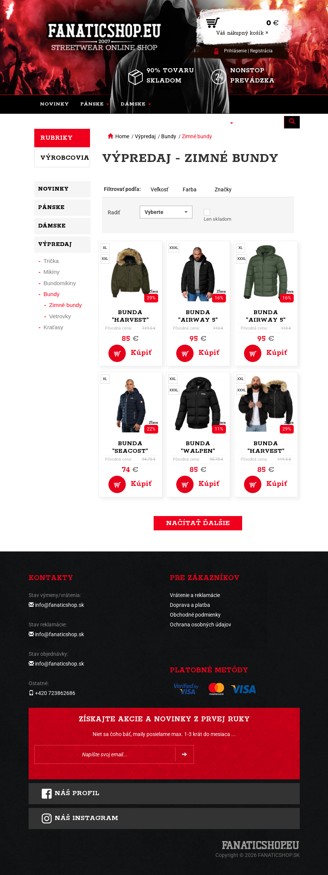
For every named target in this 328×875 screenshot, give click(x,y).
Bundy (168, 136)
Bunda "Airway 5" (198, 316)
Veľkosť (159, 189)
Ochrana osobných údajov (200, 625)
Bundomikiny (60, 283)
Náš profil (70, 793)
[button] (95, 104)
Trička (51, 261)
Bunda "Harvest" (130, 316)
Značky (223, 189)
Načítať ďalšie (198, 523)
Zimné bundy (197, 136)
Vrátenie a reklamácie (195, 595)
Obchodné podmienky (195, 615)
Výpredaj (145, 136)
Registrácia (261, 50)
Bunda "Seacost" (130, 447)
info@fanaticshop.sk (59, 605)
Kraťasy (53, 327)
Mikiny (52, 272)
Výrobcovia (64, 158)
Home (122, 136)
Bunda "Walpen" (198, 447)
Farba (190, 189)
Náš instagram (79, 818)
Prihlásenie (235, 50)
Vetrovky (60, 316)
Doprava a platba (190, 605)
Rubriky (56, 138)
